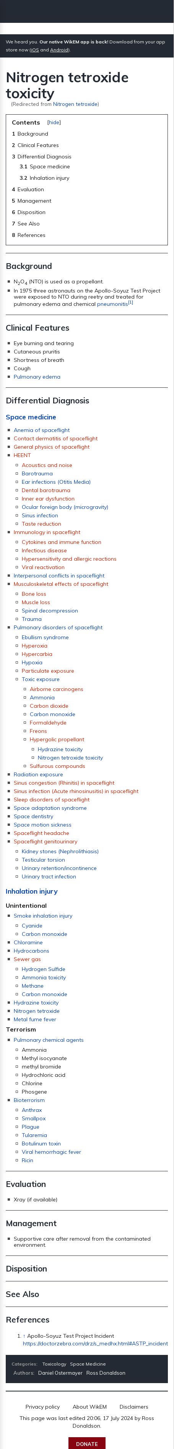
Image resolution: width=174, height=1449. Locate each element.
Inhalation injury (32, 891)
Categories (23, 1364)
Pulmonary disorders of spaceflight (58, 627)
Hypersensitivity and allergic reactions (69, 558)
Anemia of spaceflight (42, 430)
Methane (33, 985)
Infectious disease (44, 550)
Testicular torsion (43, 859)
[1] (130, 302)
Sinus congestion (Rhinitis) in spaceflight (64, 782)
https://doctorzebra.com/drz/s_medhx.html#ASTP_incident (95, 1343)
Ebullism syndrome (45, 637)
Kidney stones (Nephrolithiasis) (60, 851)
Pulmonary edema (37, 376)
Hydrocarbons (31, 950)
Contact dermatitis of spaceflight (56, 438)
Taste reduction (41, 523)
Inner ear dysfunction (48, 498)
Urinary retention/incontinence (59, 868)
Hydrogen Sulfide (43, 969)
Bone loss (34, 593)
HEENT (22, 455)
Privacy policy (43, 1406)
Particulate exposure (48, 670)
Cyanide (32, 925)
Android (59, 50)
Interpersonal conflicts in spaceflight (59, 575)
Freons (38, 731)
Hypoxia (32, 662)
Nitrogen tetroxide (75, 104)
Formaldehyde (48, 722)
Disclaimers (134, 1406)
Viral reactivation (43, 567)
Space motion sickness (43, 824)
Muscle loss (36, 602)
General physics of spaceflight (51, 446)
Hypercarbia (37, 654)
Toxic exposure (41, 679)
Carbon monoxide (52, 714)
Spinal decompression (50, 610)
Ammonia (42, 697)
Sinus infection (40, 515)
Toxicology (54, 1364)
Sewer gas (27, 959)
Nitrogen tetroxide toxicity (70, 757)
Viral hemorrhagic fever (51, 1151)
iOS (35, 50)
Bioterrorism (29, 1100)
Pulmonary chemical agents (49, 1039)
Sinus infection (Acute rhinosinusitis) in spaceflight (76, 791)
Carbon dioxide (49, 705)
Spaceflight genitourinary (45, 841)
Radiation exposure (38, 774)
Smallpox (34, 1118)
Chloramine (28, 942)
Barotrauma (37, 473)
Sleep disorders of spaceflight (51, 799)
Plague (30, 1126)
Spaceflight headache (41, 833)
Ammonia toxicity (44, 977)
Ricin (27, 1160)
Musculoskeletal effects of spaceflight (61, 584)
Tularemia (34, 1135)
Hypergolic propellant (57, 739)
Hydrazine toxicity (60, 749)
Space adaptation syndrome (50, 807)
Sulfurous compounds (57, 766)
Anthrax (32, 1110)
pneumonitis (112, 304)
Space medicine (31, 417)
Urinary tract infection (49, 876)
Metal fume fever (35, 1019)
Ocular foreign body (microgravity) (65, 507)
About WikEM (90, 1406)
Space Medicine (88, 1364)
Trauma (32, 619)
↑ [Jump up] (24, 1335)
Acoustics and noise (47, 465)
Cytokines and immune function (61, 542)
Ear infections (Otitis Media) (56, 481)
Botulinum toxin (41, 1143)
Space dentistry (33, 816)
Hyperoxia (34, 645)
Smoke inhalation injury (43, 915)
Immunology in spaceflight (47, 532)
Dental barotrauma (46, 490)
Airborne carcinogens (56, 689)
